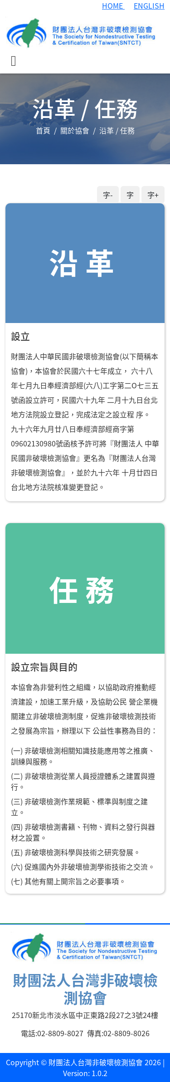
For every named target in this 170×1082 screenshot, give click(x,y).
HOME (113, 5)
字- (108, 194)
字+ (153, 194)
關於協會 (74, 130)
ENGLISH (149, 5)
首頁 (43, 130)
